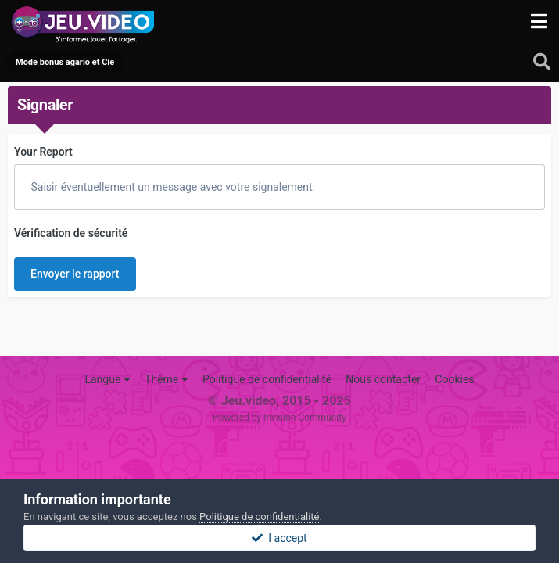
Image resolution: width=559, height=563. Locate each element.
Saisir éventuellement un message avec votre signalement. (171, 187)
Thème (166, 379)
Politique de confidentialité (266, 379)
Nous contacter (383, 379)
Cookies (454, 379)
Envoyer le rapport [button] (75, 273)
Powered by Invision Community (279, 417)
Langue (107, 379)
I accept (279, 538)
